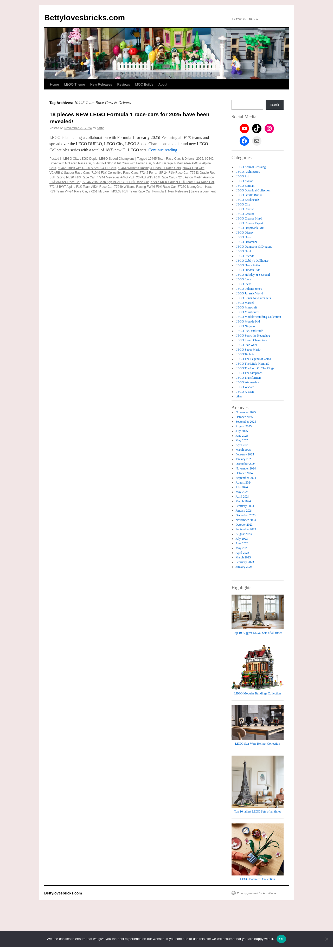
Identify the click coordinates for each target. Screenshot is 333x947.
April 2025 (242, 445)
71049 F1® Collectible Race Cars (114, 173)
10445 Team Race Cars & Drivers (171, 158)
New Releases (101, 84)
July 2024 (242, 487)
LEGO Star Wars (246, 345)
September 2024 (246, 478)
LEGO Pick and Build (249, 331)
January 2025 (244, 459)
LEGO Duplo (89, 158)
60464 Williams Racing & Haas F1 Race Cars (149, 168)
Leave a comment (203, 191)
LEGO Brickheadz (247, 200)
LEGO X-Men (245, 392)
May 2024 (242, 492)
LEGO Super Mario (248, 349)
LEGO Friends (245, 256)
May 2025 (242, 440)
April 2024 (242, 496)
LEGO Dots (243, 237)
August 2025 (244, 426)
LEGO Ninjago (245, 326)
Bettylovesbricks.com (84, 17)
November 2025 (246, 412)
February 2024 (245, 506)
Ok (281, 939)
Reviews (123, 84)
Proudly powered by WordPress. (257, 893)
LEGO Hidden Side (248, 270)
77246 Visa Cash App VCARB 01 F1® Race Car (115, 182)
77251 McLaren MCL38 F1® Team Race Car (119, 191)
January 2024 (244, 510)
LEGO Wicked (245, 387)
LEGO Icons (244, 279)
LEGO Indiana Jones (249, 289)
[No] (326, 939)
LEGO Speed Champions (116, 158)
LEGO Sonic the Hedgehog (253, 335)
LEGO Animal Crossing (251, 167)
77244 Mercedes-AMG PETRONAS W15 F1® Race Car (135, 177)
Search (274, 105)
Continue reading (165, 150)
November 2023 (246, 520)
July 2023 (242, 538)
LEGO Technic (245, 354)
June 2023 (242, 543)
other (239, 396)
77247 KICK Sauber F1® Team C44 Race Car (182, 182)
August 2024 (244, 482)
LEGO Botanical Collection (253, 190)
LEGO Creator (245, 214)
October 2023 (244, 524)
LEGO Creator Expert (249, 223)
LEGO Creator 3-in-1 (249, 218)
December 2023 (245, 515)
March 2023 (243, 557)
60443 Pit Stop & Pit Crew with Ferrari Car (122, 163)
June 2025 (242, 435)
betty (100, 128)
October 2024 (244, 473)
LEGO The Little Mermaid (252, 363)
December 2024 (245, 464)
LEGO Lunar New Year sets (253, 298)
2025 (199, 158)
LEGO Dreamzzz (247, 242)
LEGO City (70, 158)
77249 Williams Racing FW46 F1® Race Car (145, 187)
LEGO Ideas (243, 284)
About (162, 84)
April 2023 (242, 553)
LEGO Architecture (248, 171)
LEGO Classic (245, 209)
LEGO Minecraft (246, 307)
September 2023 (246, 529)
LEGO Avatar (244, 181)
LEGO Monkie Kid (248, 321)
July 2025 (242, 431)
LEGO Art (242, 176)
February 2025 (245, 454)
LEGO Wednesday (247, 382)
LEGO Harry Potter (248, 265)
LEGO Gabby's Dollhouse (252, 260)
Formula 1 (159, 191)
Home (54, 84)
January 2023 (244, 567)
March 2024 (243, 501)
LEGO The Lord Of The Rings (255, 368)
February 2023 (245, 562)
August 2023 (244, 534)
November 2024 (246, 468)
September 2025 (246, 421)
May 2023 (242, 548)
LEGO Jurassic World (249, 293)
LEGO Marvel (245, 303)
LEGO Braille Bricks (249, 195)
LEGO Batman (245, 186)
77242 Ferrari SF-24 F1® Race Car (163, 173)
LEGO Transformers (248, 377)
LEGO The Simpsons (249, 373)
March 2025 (243, 450)
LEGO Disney (245, 232)
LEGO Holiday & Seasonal (253, 274)
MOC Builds (144, 84)
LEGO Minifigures (248, 312)
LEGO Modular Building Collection (258, 317)
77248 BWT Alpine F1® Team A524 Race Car (80, 187)
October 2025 (244, 417)
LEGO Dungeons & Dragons (254, 246)
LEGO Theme (74, 84)
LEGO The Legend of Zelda (253, 359)
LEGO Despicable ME (250, 228)
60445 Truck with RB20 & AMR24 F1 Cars (87, 168)
